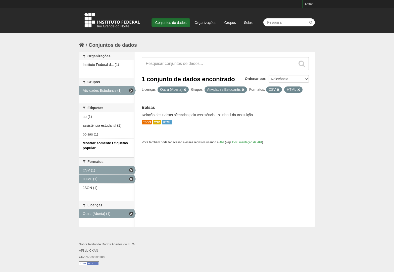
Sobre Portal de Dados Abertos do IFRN (107, 244)
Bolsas (148, 107)
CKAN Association (92, 257)
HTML (167, 122)
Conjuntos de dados (171, 23)
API (221, 142)
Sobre (248, 23)
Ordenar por (255, 79)
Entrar (309, 3)
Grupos (230, 23)
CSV (157, 122)
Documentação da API (247, 142)
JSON (147, 122)
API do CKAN (88, 250)
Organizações (205, 23)
